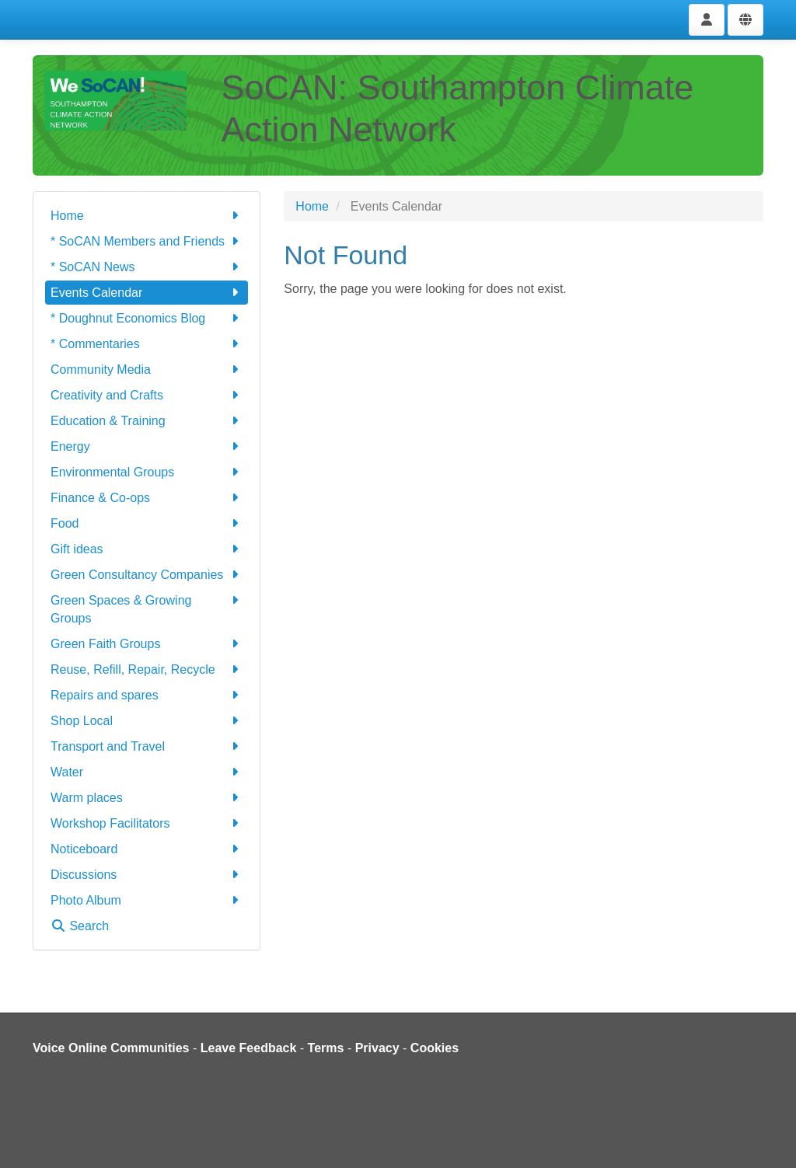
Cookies (434, 1048)
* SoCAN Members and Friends (147, 241)
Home (147, 216)
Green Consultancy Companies (147, 575)
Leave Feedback (249, 1048)
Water (147, 772)
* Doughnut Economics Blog (147, 318)
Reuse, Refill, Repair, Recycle (147, 669)
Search (80, 926)
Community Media (147, 369)
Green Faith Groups (147, 644)
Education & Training (147, 421)
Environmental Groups (147, 472)
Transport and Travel (147, 746)
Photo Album (147, 900)
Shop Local (147, 721)
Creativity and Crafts (147, 395)
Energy (147, 446)
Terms (326, 1048)
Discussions (147, 875)
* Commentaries (147, 344)
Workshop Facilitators (147, 823)
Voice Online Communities (111, 1048)
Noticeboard (147, 849)
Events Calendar (147, 293)
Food (147, 523)
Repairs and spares (147, 695)
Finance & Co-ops (147, 498)
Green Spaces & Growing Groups (147, 608)
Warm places (147, 798)
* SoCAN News (147, 267)
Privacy (377, 1048)
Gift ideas (147, 549)
